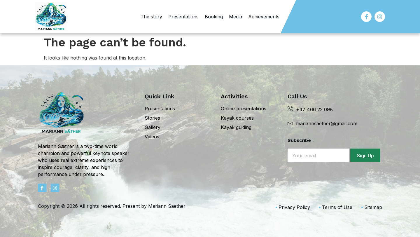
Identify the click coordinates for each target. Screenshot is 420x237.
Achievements (263, 17)
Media (235, 17)
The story (151, 17)
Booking (214, 17)
